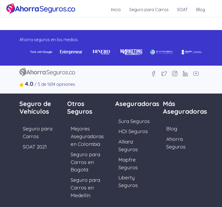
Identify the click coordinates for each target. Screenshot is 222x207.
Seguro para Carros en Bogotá (85, 162)
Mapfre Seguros (128, 164)
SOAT (182, 9)
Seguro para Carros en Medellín (85, 187)
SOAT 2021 (35, 146)
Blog (200, 9)
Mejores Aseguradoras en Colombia (87, 136)
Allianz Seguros (128, 145)
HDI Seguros (133, 131)
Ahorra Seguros (176, 143)
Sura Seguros (134, 121)
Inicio (116, 9)
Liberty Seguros (128, 181)
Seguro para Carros (149, 9)
